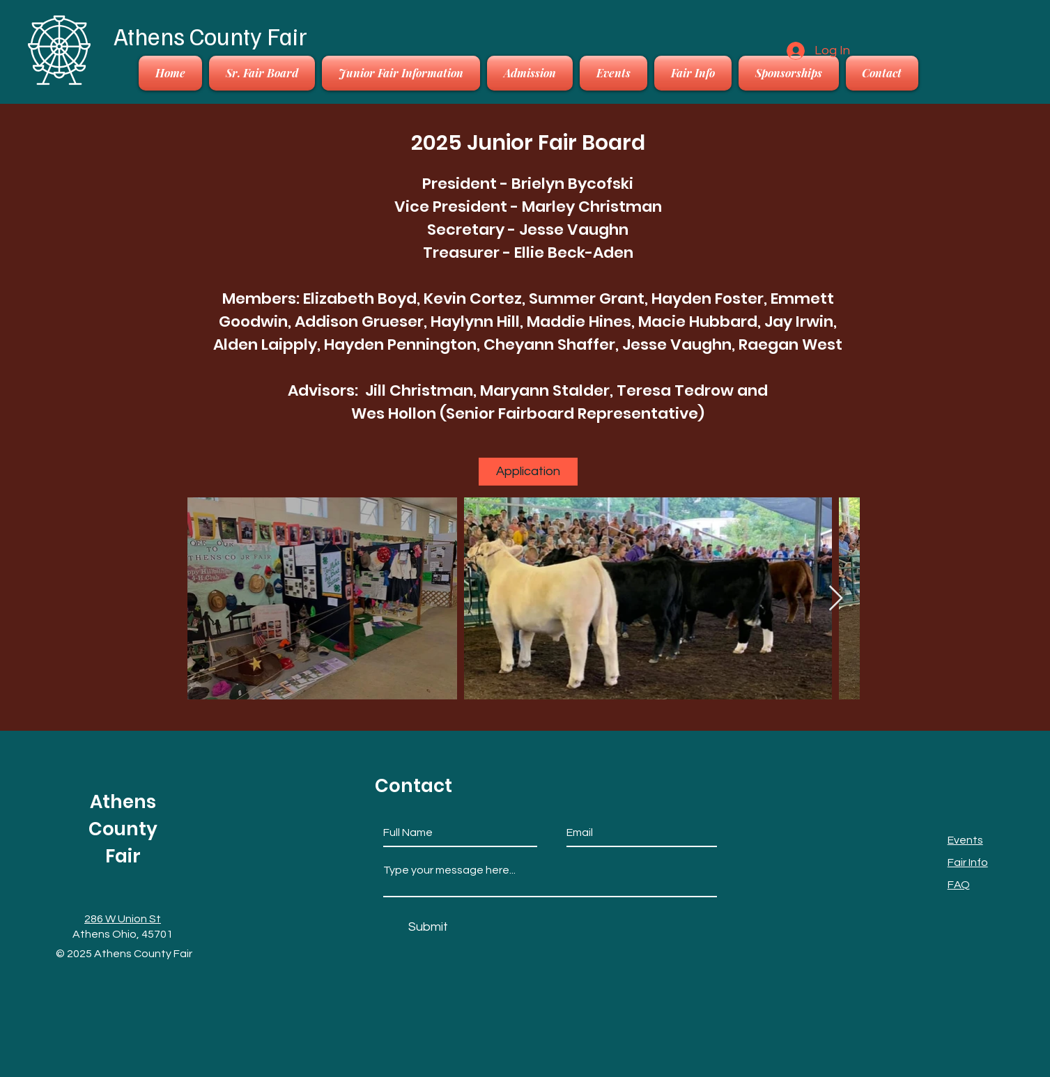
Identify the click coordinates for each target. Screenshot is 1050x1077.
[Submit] (428, 927)
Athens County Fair (210, 35)
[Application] (528, 472)
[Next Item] (836, 598)
